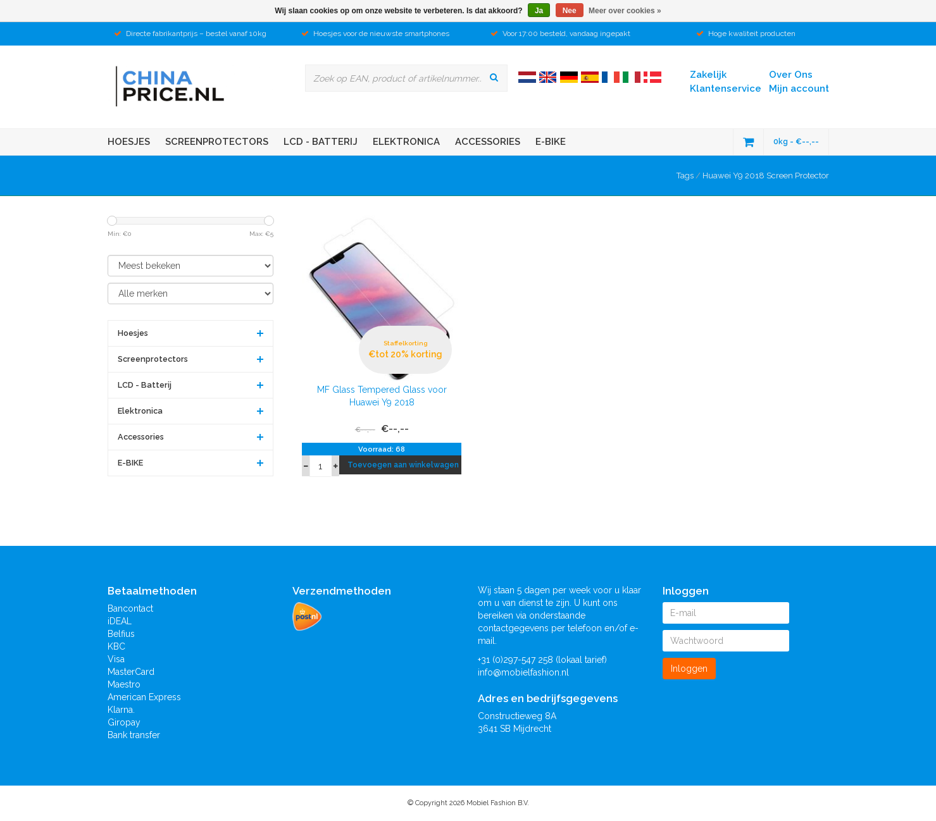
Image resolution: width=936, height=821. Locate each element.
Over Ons (791, 74)
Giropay (124, 722)
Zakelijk (708, 74)
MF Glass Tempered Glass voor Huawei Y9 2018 (382, 396)
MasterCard (131, 672)
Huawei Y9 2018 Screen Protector (765, 175)
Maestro (124, 684)
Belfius (121, 634)
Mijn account (799, 88)
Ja (539, 10)
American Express (144, 697)
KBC (116, 646)
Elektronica (406, 141)
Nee (570, 10)
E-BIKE (550, 141)
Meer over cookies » (625, 10)
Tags (685, 175)
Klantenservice (725, 88)
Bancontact (130, 608)
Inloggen (689, 669)
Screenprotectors (216, 141)
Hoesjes (129, 141)
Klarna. (121, 710)
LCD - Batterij (321, 141)
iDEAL (120, 621)
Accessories (487, 141)
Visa (116, 659)
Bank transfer (134, 735)
